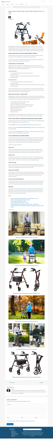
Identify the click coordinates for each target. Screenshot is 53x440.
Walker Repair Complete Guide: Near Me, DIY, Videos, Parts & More (26, 237)
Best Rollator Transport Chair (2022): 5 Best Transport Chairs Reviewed (26, 265)
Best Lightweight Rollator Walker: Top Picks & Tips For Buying (26, 349)
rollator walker (20, 55)
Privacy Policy (14, 436)
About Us (13, 432)
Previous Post (12, 382)
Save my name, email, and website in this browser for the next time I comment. (21, 422)
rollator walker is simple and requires (29, 140)
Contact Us (13, 433)
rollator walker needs (21, 137)
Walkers (9, 14)
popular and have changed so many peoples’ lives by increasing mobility (29, 188)
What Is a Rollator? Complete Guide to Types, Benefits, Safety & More (26, 321)
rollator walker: (19, 144)
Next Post (41, 382)
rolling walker (19, 65)
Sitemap (13, 437)
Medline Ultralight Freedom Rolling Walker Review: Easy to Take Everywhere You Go (26, 293)
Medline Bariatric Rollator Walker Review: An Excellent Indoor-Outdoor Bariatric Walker (26, 377)
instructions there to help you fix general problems (28, 56)
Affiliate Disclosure (14, 434)
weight (30, 115)
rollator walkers (21, 59)
